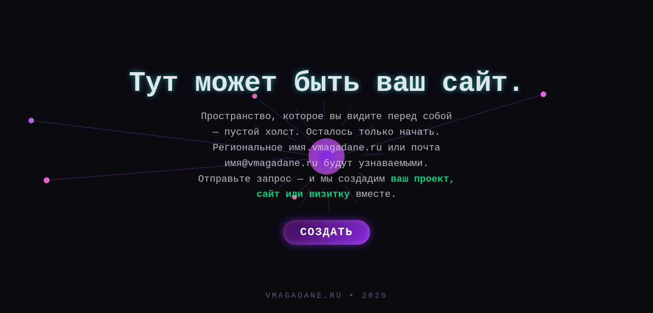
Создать (326, 232)
